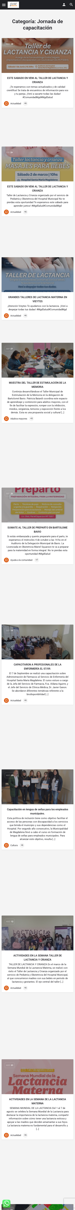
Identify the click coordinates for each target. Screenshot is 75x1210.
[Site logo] (14, 5)
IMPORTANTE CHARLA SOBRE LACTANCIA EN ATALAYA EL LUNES (37, 865)
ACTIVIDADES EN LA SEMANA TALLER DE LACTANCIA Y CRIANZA (37, 621)
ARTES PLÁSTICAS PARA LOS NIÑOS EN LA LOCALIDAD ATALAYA (37, 785)
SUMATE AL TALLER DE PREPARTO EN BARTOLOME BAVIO (38, 375)
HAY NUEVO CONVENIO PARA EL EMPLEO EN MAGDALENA (37, 1035)
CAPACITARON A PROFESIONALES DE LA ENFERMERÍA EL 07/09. (37, 455)
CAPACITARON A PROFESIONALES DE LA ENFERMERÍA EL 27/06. (37, 948)
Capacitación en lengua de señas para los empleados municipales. (37, 538)
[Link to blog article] (37, 55)
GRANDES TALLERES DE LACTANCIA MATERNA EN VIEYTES (37, 226)
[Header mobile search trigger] (71, 5)
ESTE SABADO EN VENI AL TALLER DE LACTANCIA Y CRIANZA (37, 80)
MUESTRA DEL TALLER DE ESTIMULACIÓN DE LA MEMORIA (37, 291)
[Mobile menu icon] (4, 5)
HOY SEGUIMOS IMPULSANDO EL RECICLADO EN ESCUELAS (37, 1118)
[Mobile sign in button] (64, 5)
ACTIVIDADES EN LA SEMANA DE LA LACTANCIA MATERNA (37, 701)
